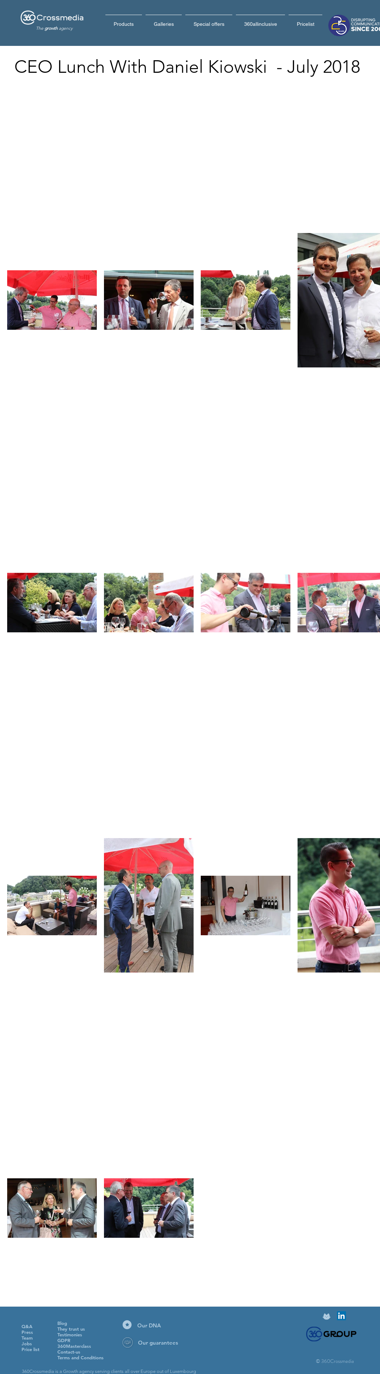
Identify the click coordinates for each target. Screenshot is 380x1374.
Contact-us (68, 1352)
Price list (30, 1349)
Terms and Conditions (80, 1357)
